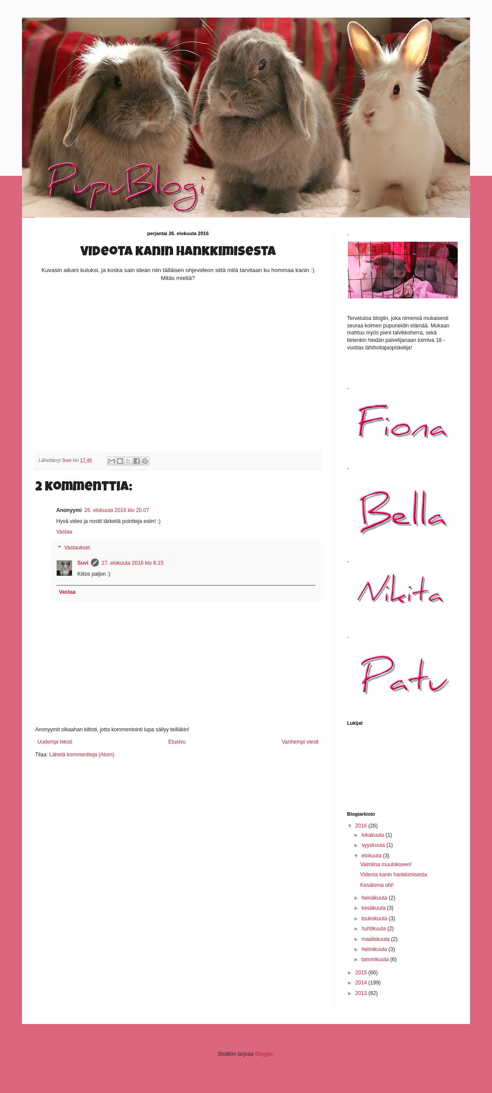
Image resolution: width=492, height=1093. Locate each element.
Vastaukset (77, 548)
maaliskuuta (376, 939)
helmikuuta (375, 949)
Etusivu (176, 742)
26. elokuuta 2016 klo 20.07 (116, 510)
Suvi (82, 563)
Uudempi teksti (54, 742)
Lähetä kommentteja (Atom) (81, 755)
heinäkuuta (375, 898)
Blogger (264, 1054)
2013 (362, 993)
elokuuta (372, 856)
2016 (362, 826)
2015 (362, 973)
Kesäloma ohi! (377, 885)
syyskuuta (374, 845)
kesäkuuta (374, 908)
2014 (362, 983)
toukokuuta (375, 918)
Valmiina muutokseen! (386, 864)
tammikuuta (376, 959)
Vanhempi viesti (300, 742)
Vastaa (64, 532)
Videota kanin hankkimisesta (393, 874)
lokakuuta (374, 835)
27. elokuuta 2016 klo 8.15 (132, 563)
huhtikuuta (374, 929)
